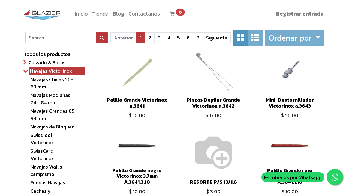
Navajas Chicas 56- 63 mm (52, 83)
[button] (294, 38)
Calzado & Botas (47, 62)
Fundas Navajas (48, 182)
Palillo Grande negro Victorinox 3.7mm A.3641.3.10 (137, 176)
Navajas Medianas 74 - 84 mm (50, 98)
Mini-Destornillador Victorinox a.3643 (290, 102)
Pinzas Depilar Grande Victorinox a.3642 (213, 102)
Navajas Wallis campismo (46, 170)
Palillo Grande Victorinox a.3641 (137, 102)
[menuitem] (81, 13)
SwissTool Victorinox (42, 138)
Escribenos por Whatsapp (293, 177)
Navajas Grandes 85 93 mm (52, 114)
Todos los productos (47, 54)
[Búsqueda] (102, 37)
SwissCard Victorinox (42, 154)
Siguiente (216, 37)
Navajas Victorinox (51, 71)
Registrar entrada (300, 14)
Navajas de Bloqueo (53, 126)
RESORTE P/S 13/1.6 (213, 182)
